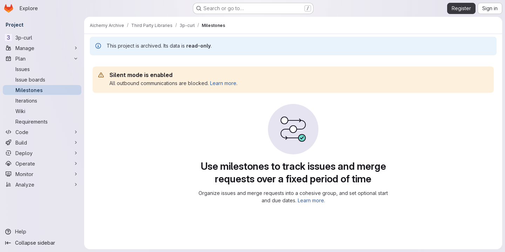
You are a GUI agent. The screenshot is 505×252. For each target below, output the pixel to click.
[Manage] (42, 48)
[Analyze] (42, 184)
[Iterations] (42, 100)
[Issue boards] (42, 79)
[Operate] (42, 163)
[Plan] (42, 58)
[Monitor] (42, 174)
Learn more (223, 83)
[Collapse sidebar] (42, 243)
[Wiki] (42, 111)
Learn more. (311, 200)
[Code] (42, 132)
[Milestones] (42, 90)
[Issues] (42, 69)
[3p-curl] (42, 37)
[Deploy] (42, 153)
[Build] (42, 142)
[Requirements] (42, 121)
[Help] (42, 232)
